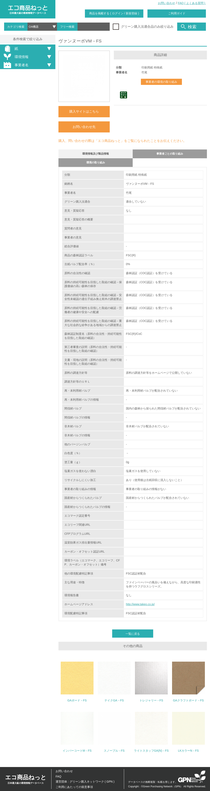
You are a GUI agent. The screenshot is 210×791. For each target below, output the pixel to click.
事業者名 (15, 65)
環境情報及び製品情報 (95, 154)
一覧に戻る (133, 636)
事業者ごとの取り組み (169, 154)
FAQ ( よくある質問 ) (192, 3)
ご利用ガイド (176, 13)
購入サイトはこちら (84, 111)
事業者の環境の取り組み (161, 81)
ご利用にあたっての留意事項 (74, 787)
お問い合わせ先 (84, 127)
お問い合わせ (166, 3)
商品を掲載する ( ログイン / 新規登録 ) (114, 13)
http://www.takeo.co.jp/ (140, 607)
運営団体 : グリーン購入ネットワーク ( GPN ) (85, 781)
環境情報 (15, 57)
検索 (188, 26)
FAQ (58, 776)
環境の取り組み (95, 164)
